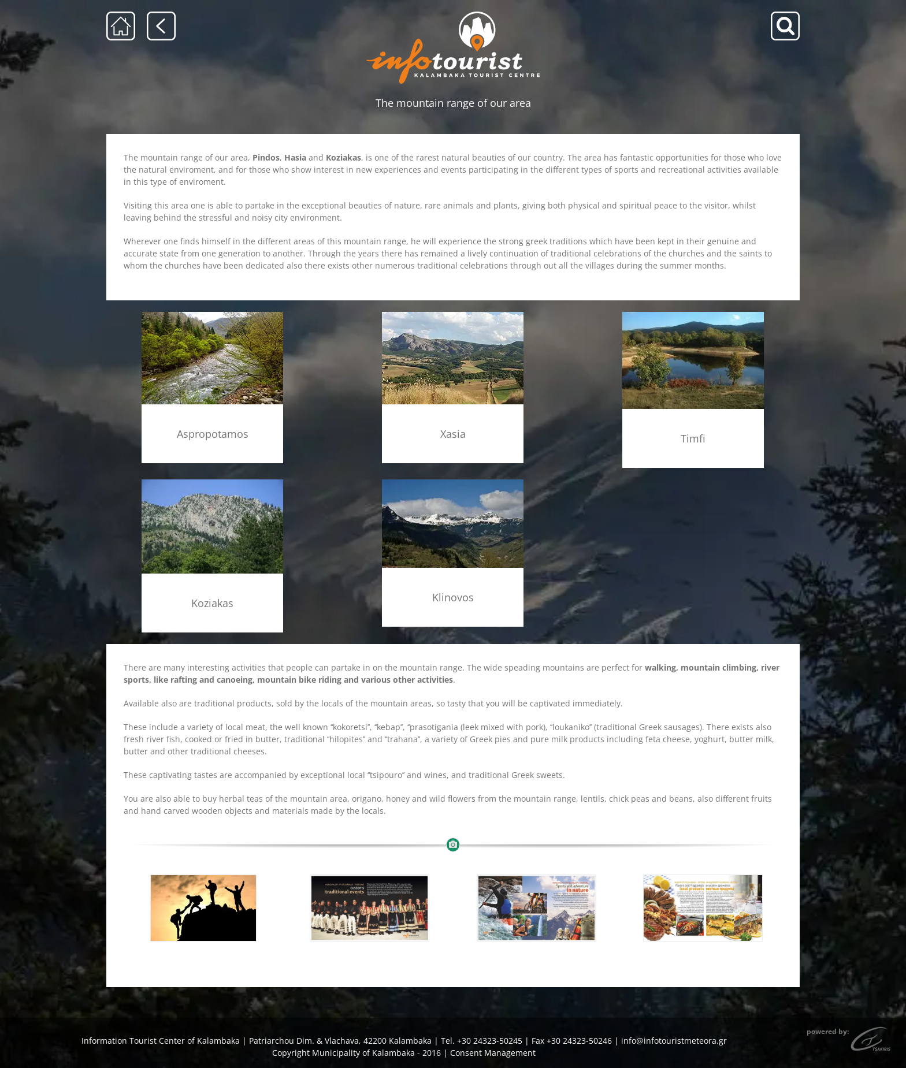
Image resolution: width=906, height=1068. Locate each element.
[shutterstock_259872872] (203, 908)
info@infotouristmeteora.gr (674, 1040)
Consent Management (493, 1052)
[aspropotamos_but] (212, 315)
